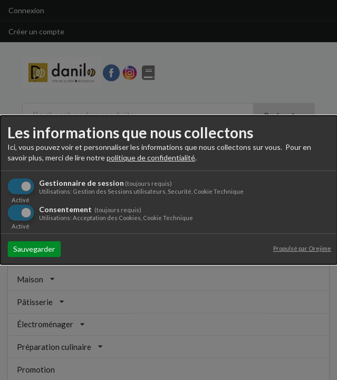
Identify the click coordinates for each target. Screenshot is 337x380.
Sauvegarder (34, 248)
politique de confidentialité (151, 157)
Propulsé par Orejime (302, 248)
